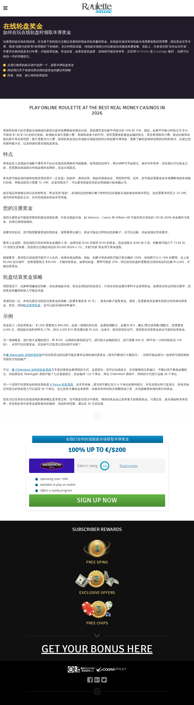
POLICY (121, 669)
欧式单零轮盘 (32, 305)
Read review (129, 465)
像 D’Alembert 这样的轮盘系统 (31, 370)
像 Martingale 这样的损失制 (24, 355)
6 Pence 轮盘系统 (61, 384)
